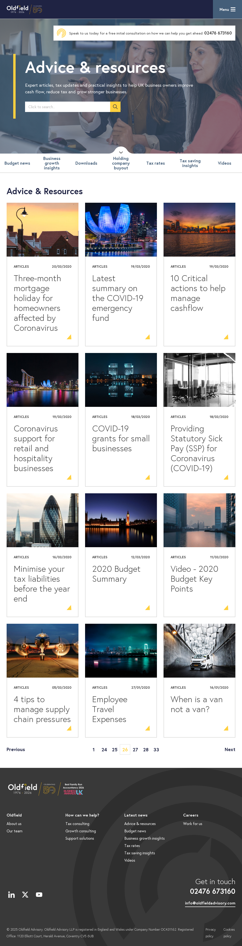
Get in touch (210, 886)
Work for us (192, 823)
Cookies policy (229, 932)
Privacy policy (211, 932)
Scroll (121, 150)
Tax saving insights (190, 163)
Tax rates (155, 163)
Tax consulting (77, 823)
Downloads (86, 163)
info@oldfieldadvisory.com (210, 903)
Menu (224, 9)
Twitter (25, 894)
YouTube (39, 894)
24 (104, 749)
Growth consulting (80, 830)
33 (156, 749)
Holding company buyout (121, 163)
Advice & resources (140, 823)
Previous (16, 749)
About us (14, 823)
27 (135, 749)
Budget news (17, 163)
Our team (14, 830)
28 (145, 749)
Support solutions (79, 838)
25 (114, 749)
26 (125, 749)
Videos (224, 163)
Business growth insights (51, 163)
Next (230, 749)
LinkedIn (11, 894)
